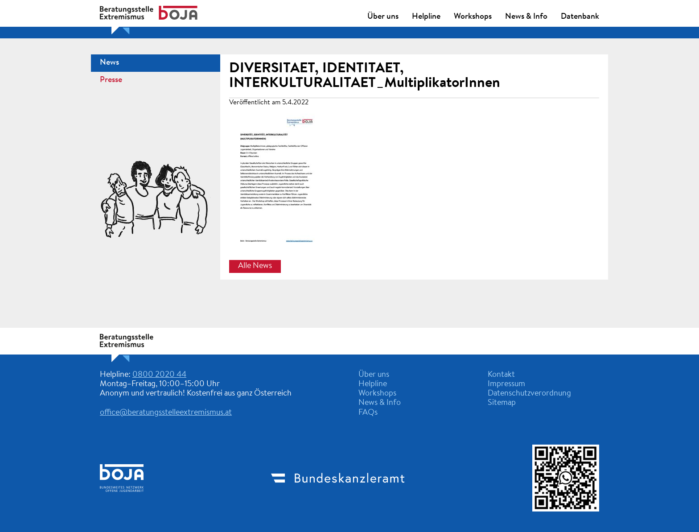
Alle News (255, 266)
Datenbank (580, 17)
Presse (111, 80)
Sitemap (502, 403)
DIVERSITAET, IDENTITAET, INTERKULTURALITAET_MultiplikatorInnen (364, 76)
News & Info (526, 17)
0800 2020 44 (159, 375)
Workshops (473, 17)
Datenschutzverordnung (529, 394)
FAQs (368, 413)
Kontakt (501, 375)
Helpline (426, 17)
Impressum (506, 384)
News (109, 63)
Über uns (383, 17)
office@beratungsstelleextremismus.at (166, 413)
